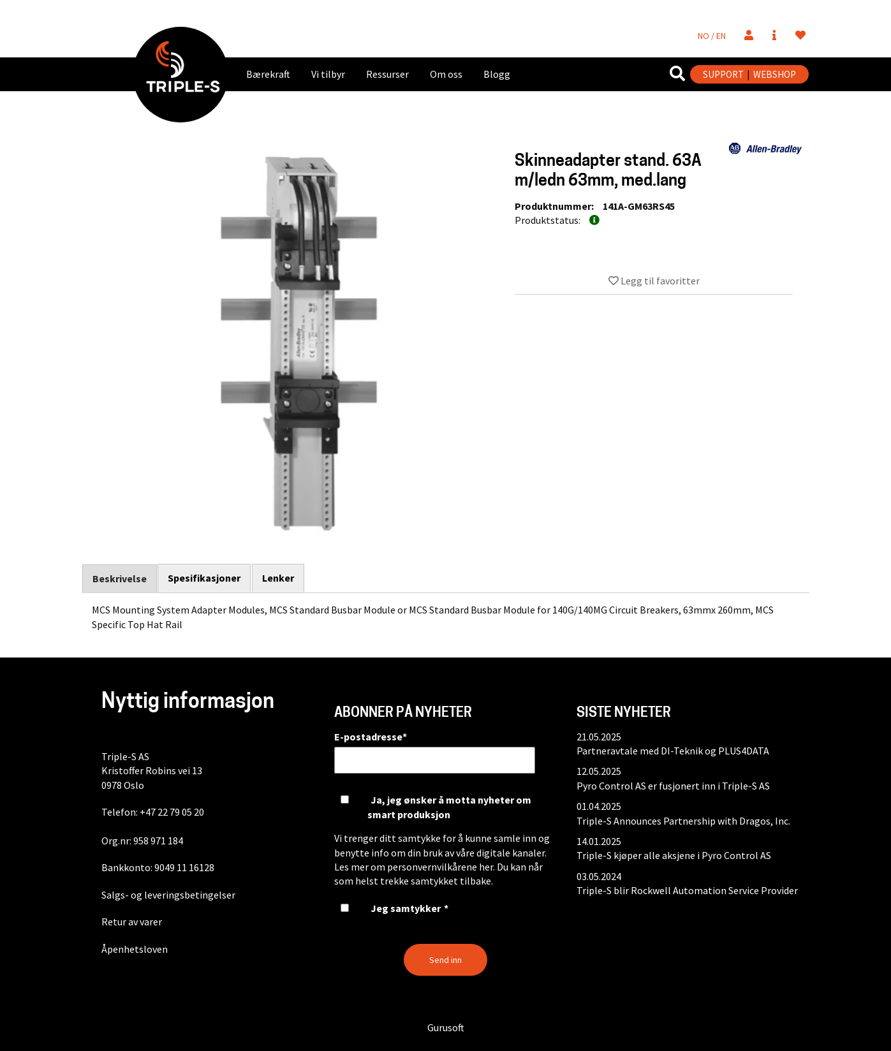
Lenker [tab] (279, 577)
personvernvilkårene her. (441, 866)
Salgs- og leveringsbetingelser (168, 894)
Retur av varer (131, 921)
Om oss (446, 74)
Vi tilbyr (328, 74)
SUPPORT (723, 74)
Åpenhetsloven (134, 949)
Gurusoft (445, 1027)
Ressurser (387, 74)
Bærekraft (268, 74)
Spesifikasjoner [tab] (204, 577)
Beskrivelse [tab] (119, 578)
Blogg (496, 74)
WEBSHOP (774, 74)
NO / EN (712, 35)
